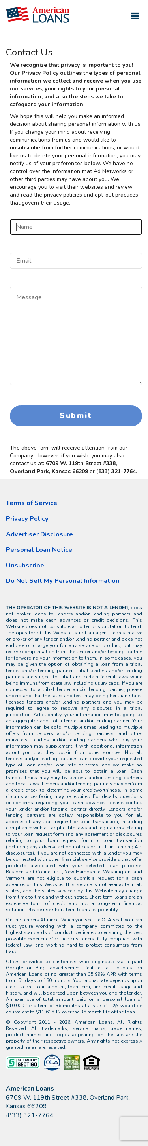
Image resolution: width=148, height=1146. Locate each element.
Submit (76, 416)
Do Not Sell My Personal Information (63, 580)
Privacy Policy (27, 518)
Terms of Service (31, 502)
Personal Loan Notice (39, 549)
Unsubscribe (25, 565)
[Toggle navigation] (135, 12)
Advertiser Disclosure (39, 534)
